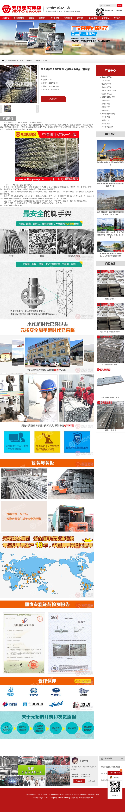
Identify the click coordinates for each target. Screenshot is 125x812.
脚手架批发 (106, 124)
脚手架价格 (106, 117)
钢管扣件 (42, 18)
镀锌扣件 (80, 18)
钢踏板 (31, 18)
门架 (45, 60)
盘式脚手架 (106, 81)
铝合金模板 (93, 18)
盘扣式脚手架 (19, 18)
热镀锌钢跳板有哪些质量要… (111, 767)
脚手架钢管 (55, 18)
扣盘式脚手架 (106, 84)
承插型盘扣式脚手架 (109, 90)
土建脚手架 (106, 104)
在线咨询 (79, 781)
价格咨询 (53, 99)
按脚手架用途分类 (108, 97)
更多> (122, 758)
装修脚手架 (106, 110)
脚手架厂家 (106, 120)
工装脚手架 (106, 107)
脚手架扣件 (59, 794)
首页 (21, 60)
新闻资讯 (105, 18)
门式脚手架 (68, 18)
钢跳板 (51, 794)
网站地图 (95, 794)
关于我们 (117, 18)
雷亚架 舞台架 (107, 94)
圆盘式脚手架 (106, 77)
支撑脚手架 (106, 100)
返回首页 (5, 18)
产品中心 (28, 60)
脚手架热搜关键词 (108, 114)
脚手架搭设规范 (107, 127)
